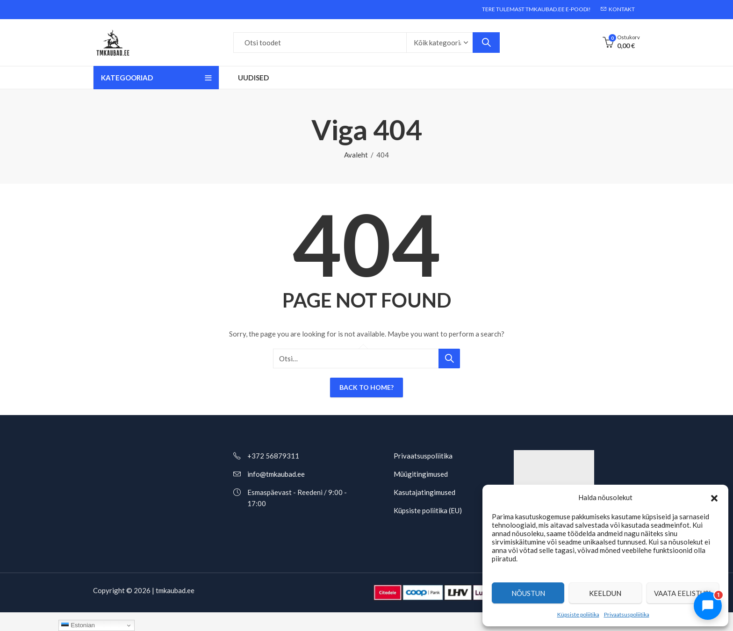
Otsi (486, 42)
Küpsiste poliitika (578, 614)
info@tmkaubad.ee (276, 474)
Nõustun (528, 593)
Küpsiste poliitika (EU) (428, 510)
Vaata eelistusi (682, 593)
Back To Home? (366, 387)
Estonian (78, 625)
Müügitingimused (421, 474)
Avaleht (356, 155)
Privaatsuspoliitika (626, 614)
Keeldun (605, 593)
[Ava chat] (708, 606)
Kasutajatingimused (424, 492)
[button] (714, 497)
